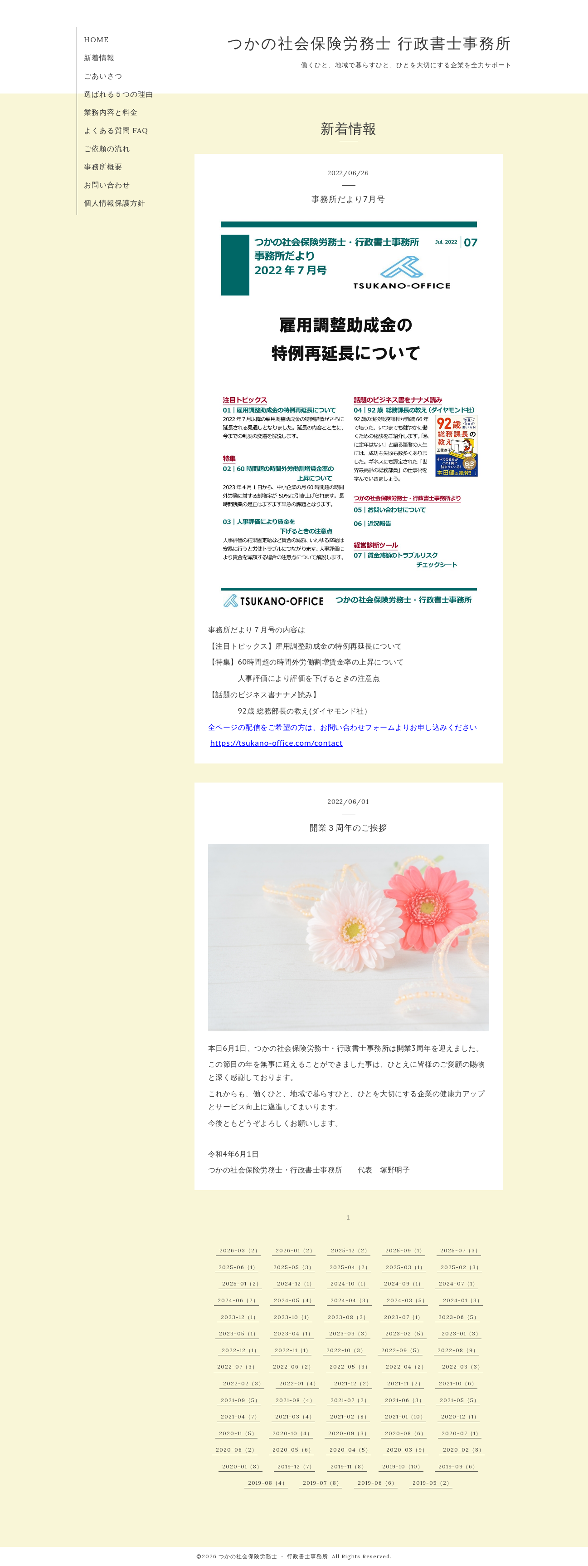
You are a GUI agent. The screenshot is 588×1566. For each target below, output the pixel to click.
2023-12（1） (240, 1317)
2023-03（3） (349, 1333)
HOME (96, 39)
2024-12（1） (296, 1283)
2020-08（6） (406, 1433)
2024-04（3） (351, 1300)
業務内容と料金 (111, 112)
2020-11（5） (238, 1433)
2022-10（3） (346, 1350)
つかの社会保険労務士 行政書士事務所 (370, 43)
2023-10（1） (293, 1317)
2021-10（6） (458, 1383)
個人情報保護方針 (115, 202)
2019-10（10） (402, 1466)
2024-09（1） (404, 1283)
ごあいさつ (103, 75)
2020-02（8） (464, 1449)
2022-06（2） (293, 1366)
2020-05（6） (293, 1449)
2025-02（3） (461, 1267)
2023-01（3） (461, 1333)
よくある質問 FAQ (116, 130)
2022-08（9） (458, 1350)
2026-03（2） (240, 1250)
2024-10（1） (349, 1283)
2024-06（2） (238, 1300)
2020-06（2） (237, 1449)
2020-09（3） (349, 1433)
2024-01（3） (463, 1300)
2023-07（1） (403, 1317)
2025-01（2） (242, 1283)
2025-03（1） (406, 1267)
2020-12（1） (460, 1416)
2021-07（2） (350, 1400)
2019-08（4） (268, 1482)
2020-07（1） (461, 1433)
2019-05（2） (432, 1482)
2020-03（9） (407, 1449)
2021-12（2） (353, 1383)
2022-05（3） (350, 1366)
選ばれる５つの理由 (118, 93)
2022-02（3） (243, 1383)
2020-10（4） (292, 1433)
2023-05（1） (239, 1333)
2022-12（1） (241, 1350)
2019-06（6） (378, 1482)
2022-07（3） (237, 1366)
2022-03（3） (462, 1366)
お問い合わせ (107, 184)
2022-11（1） (293, 1350)
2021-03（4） (295, 1416)
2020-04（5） (350, 1449)
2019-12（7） (296, 1466)
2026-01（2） (296, 1250)
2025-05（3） (294, 1267)
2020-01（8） (242, 1466)
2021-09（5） (241, 1400)
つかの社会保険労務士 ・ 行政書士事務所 (273, 1556)
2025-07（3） (460, 1250)
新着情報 (99, 57)
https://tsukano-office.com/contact (276, 743)
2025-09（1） (405, 1250)
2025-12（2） (350, 1250)
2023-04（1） (294, 1333)
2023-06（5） (459, 1317)
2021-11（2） (405, 1383)
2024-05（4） (294, 1300)
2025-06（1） (238, 1267)
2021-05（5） (460, 1400)
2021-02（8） (350, 1416)
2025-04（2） (350, 1267)
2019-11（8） (348, 1466)
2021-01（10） (405, 1416)
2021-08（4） (296, 1400)
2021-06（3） (405, 1400)
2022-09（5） (402, 1350)
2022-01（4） (299, 1383)
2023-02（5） (406, 1333)
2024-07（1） (458, 1283)
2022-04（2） (406, 1366)
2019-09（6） (458, 1466)
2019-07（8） (322, 1482)
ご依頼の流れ (107, 148)
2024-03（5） (407, 1300)
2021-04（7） (240, 1416)
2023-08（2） (348, 1317)
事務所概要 (103, 166)
